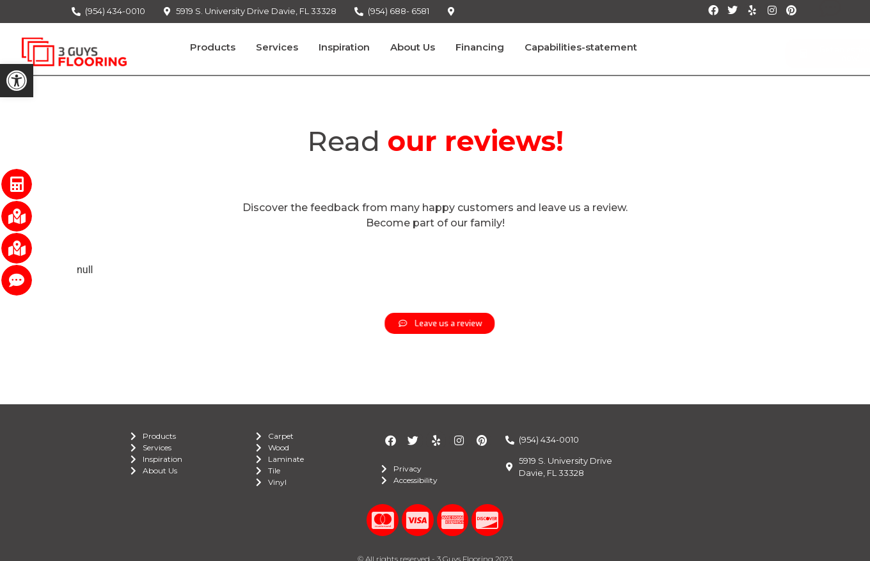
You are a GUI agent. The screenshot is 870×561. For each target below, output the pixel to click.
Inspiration (344, 47)
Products (212, 47)
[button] (16, 80)
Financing (479, 47)
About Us (412, 47)
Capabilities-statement (581, 47)
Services (277, 47)
